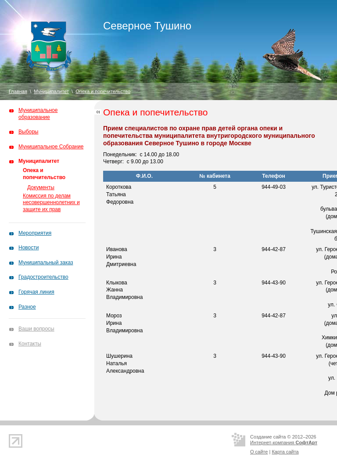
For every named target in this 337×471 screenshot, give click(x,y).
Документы (40, 187)
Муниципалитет (51, 91)
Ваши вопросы (36, 329)
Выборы (28, 132)
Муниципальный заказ (45, 262)
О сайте (259, 451)
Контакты (29, 344)
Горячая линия (36, 292)
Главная (18, 91)
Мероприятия (34, 233)
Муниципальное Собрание (50, 147)
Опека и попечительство (102, 91)
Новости (28, 247)
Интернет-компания (283, 442)
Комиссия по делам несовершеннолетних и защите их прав (51, 202)
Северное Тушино (147, 26)
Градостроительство (43, 277)
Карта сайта (285, 451)
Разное (27, 307)
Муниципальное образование (37, 113)
